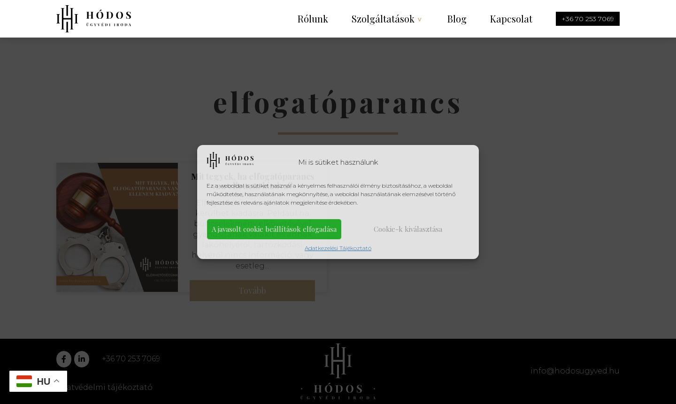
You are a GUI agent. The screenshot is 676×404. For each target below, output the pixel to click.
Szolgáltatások (383, 18)
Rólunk (313, 18)
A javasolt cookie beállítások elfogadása (274, 229)
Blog (457, 18)
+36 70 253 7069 (587, 19)
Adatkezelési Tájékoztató (338, 248)
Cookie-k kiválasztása (408, 229)
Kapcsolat (511, 18)
